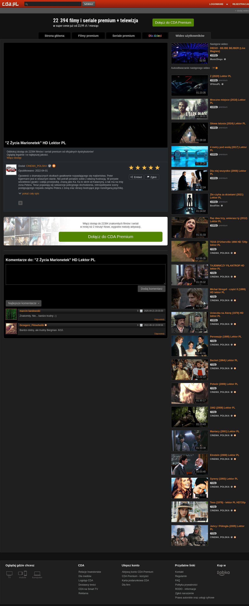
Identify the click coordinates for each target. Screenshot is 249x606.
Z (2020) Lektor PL (220, 76)
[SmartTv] (26, 579)
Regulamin (181, 576)
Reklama (83, 593)
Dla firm (126, 584)
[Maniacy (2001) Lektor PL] (189, 440)
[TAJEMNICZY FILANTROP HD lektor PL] (189, 274)
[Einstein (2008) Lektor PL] (189, 464)
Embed (136, 177)
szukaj (89, 4)
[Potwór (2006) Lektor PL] (189, 393)
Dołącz (173, 22)
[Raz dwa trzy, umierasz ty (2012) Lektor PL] (189, 227)
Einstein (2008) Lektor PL (224, 455)
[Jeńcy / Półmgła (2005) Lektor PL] (189, 535)
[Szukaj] (53, 4)
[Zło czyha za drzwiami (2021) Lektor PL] (189, 203)
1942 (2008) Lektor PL (222, 407)
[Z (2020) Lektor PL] (189, 85)
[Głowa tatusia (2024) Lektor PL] (189, 132)
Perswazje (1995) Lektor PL (226, 336)
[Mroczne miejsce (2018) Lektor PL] (189, 108)
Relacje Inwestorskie (90, 571)
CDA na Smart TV (88, 589)
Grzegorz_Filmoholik (33, 325)
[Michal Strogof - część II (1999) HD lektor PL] (189, 298)
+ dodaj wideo (242, 10)
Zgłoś (152, 177)
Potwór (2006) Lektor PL (224, 384)
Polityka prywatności (186, 584)
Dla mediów (85, 576)
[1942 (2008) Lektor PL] (189, 416)
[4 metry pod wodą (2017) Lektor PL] (189, 156)
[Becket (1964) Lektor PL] (189, 369)
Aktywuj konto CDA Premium (137, 571)
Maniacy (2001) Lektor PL (224, 431)
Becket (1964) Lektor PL (224, 360)
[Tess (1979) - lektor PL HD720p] (189, 511)
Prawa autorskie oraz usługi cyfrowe (194, 597)
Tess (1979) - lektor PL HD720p (228, 502)
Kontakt (179, 571)
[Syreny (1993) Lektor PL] (189, 487)
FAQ (177, 580)
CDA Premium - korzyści (135, 576)
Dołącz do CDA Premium (110, 236)
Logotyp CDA (86, 580)
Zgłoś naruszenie (184, 593)
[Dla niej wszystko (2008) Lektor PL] (189, 179)
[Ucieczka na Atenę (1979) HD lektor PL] (189, 322)
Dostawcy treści (87, 584)
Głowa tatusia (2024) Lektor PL (228, 123)
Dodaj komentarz (151, 288)
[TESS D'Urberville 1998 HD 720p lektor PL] (189, 251)
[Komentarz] (86, 274)
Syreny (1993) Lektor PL (224, 478)
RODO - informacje (185, 589)
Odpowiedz (159, 319)
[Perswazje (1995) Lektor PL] (189, 345)
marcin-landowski (30, 311)
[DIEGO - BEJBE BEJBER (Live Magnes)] (189, 53)
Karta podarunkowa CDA (135, 580)
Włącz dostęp (14, 157)
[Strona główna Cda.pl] (11, 4)
